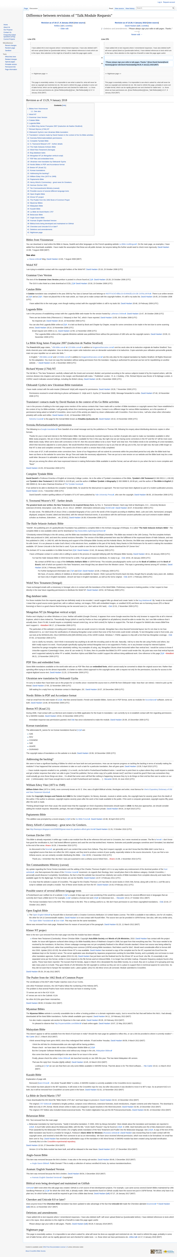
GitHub (29, 1188)
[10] (59, 700)
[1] (90, 279)
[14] (67, 898)
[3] (29, 297)
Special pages (10, 62)
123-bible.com (73, 347)
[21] (46, 1191)
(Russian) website (110, 1133)
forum (47, 849)
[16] (91, 1047)
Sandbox (8, 50)
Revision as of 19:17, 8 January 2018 (57, 23)
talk (62, 26)
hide (64, 105)
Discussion (34, 8)
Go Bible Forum (82, 819)
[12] (66, 819)
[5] (64, 325)
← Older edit (63, 29)
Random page (10, 48)
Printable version (11, 64)
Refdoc (57, 26)
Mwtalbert (45, 625)
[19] (118, 1127)
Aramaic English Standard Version (46, 1177)
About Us (7, 27)
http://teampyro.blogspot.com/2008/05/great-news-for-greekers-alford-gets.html (62, 829)
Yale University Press (103, 495)
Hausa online (34, 259)
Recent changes (10, 45)
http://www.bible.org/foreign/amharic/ (89, 531)
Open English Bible (40, 915)
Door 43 (59, 921)
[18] (30, 1127)
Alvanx (48, 845)
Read (111, 8)
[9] (161, 653)
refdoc (131, 1237)
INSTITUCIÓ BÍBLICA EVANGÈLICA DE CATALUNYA (128, 294)
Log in (160, 2)
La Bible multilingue (127, 244)
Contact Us (7, 32)
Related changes (11, 59)
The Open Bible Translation (40, 921)
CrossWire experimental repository (61, 1141)
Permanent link (10, 67)
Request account (169, 2)
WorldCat (109, 508)
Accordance (150, 700)
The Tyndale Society (73, 484)
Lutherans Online (117, 314)
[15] (94, 898)
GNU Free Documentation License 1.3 (55, 1247)
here (158, 839)
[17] (45, 1066)
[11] (78, 730)
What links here (10, 57)
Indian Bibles (63, 1058)
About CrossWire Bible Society (35, 1251)
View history (130, 8)
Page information (11, 69)
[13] (64, 895)
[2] (73, 283)
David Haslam (130, 26)
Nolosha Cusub (35, 419)
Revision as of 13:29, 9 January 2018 (131, 23)
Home (6, 25)
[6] (74, 550)
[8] (79, 571)
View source (119, 8)
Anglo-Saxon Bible (39, 1163)
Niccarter (108, 779)
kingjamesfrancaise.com (102, 347)
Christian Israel (70, 872)
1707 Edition (44, 1104)
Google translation (48, 429)
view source (79, 23)
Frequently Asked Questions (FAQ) (10, 36)
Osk (123, 558)
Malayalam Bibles (103, 1051)
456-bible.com (58, 347)
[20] (149, 1130)
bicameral (151, 1204)
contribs (68, 26)
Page (26, 8)
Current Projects (9, 39)
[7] (71, 571)
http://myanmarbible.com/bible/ (67, 1023)
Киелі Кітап (42, 1083)
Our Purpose (8, 30)
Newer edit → (136, 34)
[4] (39, 297)
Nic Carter (30, 1037)
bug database (144, 600)
